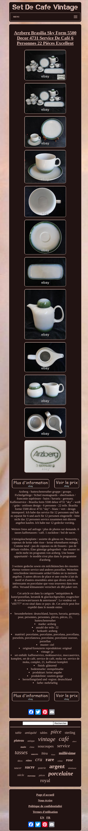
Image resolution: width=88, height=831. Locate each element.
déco (19, 760)
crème (60, 761)
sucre (30, 767)
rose (69, 760)
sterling (70, 732)
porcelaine (60, 773)
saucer (18, 767)
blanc (53, 754)
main (23, 747)
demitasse (72, 768)
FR (48, 817)
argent (57, 766)
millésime (67, 753)
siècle (20, 775)
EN (42, 817)
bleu (44, 753)
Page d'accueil (45, 794)
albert (74, 741)
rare (50, 759)
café (64, 738)
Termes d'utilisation (45, 812)
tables (43, 732)
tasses (21, 752)
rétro (29, 760)
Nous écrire (45, 800)
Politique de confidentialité (45, 806)
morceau (31, 776)
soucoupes (46, 746)
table (18, 732)
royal (45, 780)
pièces (42, 775)
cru (38, 759)
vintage (46, 739)
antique (31, 741)
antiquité (31, 732)
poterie (42, 767)
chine (32, 747)
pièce (56, 731)
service (63, 745)
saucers (34, 754)
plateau (19, 740)
